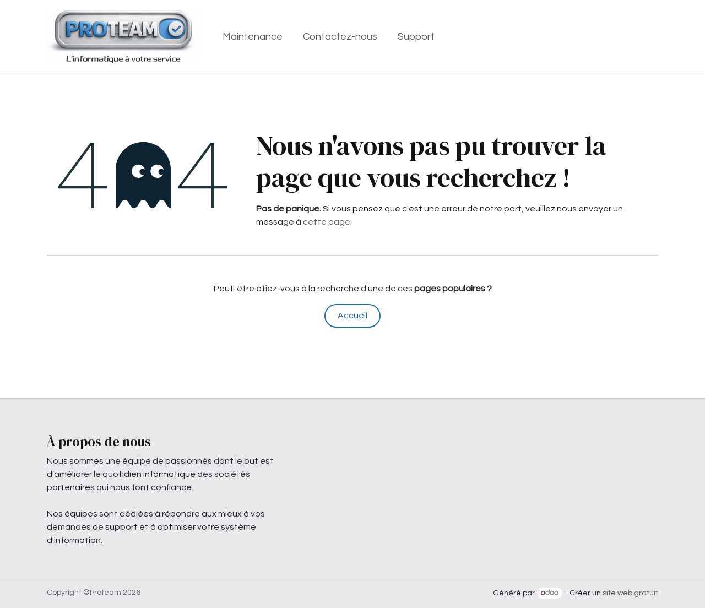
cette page (326, 222)
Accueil (352, 315)
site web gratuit (630, 593)
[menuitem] (253, 36)
